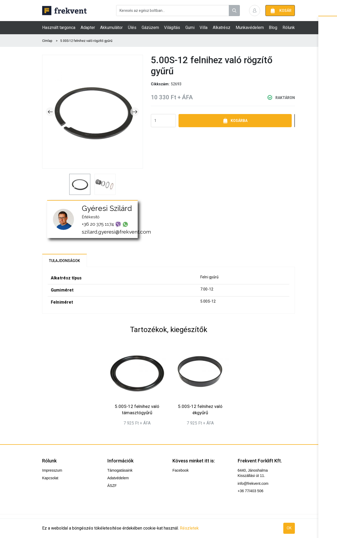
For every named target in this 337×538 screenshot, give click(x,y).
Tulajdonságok (64, 261)
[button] (254, 10)
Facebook (180, 470)
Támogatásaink (120, 470)
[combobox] (178, 10)
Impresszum (52, 470)
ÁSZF (112, 485)
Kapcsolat (50, 478)
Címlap (47, 41)
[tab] (64, 260)
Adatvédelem (118, 478)
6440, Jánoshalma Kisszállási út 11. (253, 473)
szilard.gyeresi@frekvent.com (116, 232)
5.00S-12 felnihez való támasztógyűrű (137, 409)
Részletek (189, 528)
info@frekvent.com (253, 483)
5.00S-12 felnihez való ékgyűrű (200, 409)
